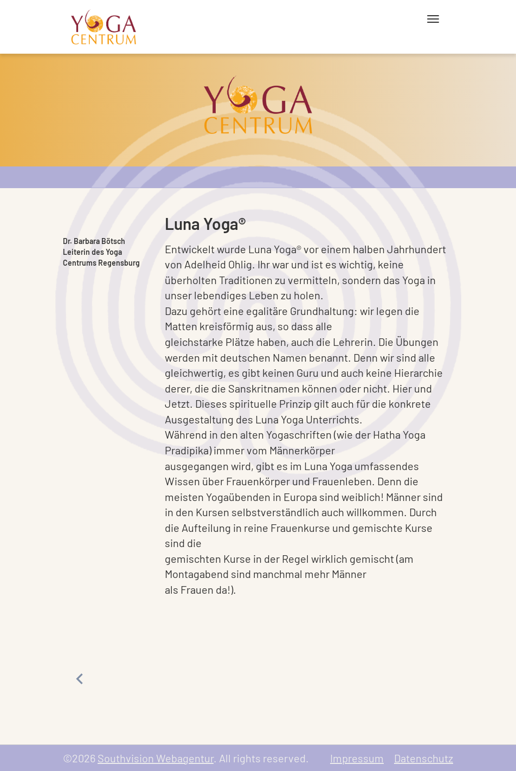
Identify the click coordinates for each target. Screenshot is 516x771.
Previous (79, 679)
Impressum (357, 757)
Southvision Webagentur (156, 757)
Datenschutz (423, 757)
